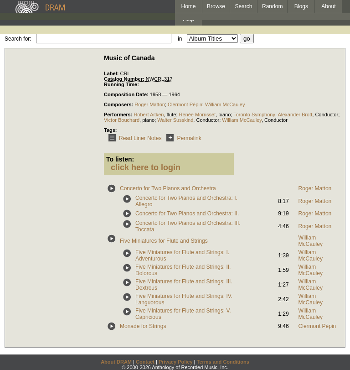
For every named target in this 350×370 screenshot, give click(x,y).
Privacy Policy (176, 362)
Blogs (301, 6)
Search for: (18, 39)
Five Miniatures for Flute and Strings (164, 241)
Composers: (119, 104)
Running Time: (121, 84)
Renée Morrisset (197, 114)
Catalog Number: (125, 79)
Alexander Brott (295, 114)
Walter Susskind (175, 120)
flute (171, 114)
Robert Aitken (149, 114)
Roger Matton (149, 104)
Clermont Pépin (185, 104)
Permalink (182, 138)
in (180, 39)
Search (243, 6)
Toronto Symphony (254, 114)
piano (224, 114)
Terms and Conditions (223, 362)
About (328, 6)
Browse (216, 6)
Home (188, 6)
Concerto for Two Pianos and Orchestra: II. (187, 213)
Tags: (110, 130)
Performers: (119, 114)
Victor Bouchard (121, 120)
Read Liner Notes (133, 138)
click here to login (145, 167)
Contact (145, 362)
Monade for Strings (143, 326)
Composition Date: (127, 94)
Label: (112, 73)
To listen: (120, 159)
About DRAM (116, 362)
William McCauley (225, 104)
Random (272, 6)
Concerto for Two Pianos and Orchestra (168, 188)
